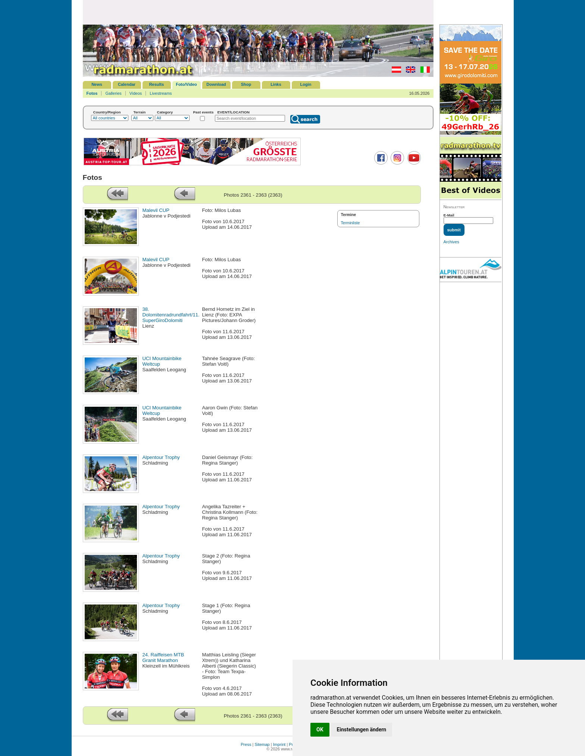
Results (156, 84)
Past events (203, 112)
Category (165, 112)
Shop (246, 84)
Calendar (126, 84)
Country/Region (107, 112)
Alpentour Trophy (161, 457)
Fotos (92, 93)
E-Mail (449, 215)
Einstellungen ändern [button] (362, 729)
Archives (451, 242)
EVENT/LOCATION (233, 112)
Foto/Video (186, 84)
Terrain (140, 112)
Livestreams (161, 93)
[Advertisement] (258, 12)
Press (246, 744)
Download (216, 84)
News (96, 84)
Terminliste (350, 223)
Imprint (279, 744)
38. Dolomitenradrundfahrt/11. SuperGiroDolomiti (171, 314)
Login (306, 84)
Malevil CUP (156, 210)
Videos (135, 93)
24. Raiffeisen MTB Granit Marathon (163, 657)
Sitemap (261, 744)
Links (275, 84)
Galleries (113, 93)
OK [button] (319, 729)
